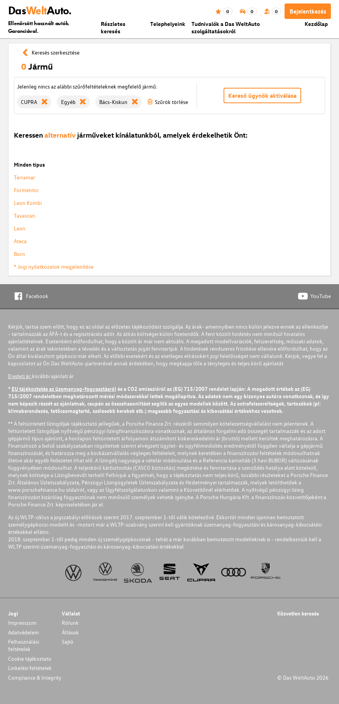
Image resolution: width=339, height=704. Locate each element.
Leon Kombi (28, 202)
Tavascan (24, 215)
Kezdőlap (316, 23)
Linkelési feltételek (30, 668)
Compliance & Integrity (34, 677)
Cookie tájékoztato (29, 658)
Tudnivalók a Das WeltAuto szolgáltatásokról (226, 27)
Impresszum (22, 622)
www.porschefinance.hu (36, 489)
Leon (19, 228)
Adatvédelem (23, 632)
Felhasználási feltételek (23, 645)
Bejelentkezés (308, 11)
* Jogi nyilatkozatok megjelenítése (53, 266)
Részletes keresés (113, 27)
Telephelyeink (167, 23)
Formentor (26, 190)
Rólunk (70, 622)
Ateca (20, 241)
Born (19, 253)
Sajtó (67, 641)
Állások (70, 632)
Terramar (24, 177)
